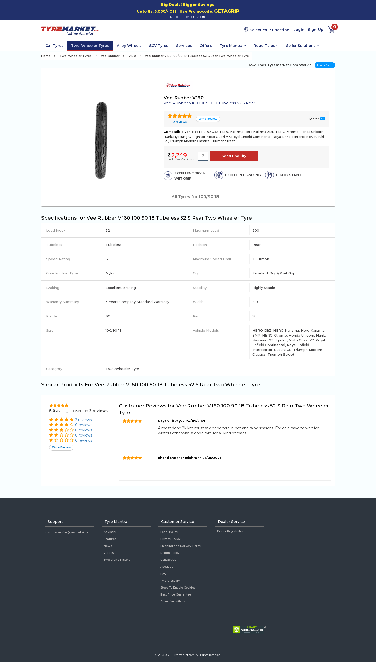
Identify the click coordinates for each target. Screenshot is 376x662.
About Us (166, 566)
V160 (132, 56)
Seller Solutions (302, 45)
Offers (206, 45)
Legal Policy (169, 532)
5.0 (52, 410)
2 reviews (179, 122)
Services (184, 45)
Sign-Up (315, 29)
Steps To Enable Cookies (177, 587)
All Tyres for (195, 196)
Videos (109, 553)
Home (46, 56)
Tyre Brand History (117, 560)
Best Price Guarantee (175, 594)
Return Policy (169, 553)
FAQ (163, 573)
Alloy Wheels (129, 45)
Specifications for (146, 218)
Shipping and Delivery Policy (180, 546)
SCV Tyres (158, 45)
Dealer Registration (231, 531)
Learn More (324, 65)
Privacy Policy (170, 539)
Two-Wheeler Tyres (90, 45)
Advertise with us (172, 601)
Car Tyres (54, 45)
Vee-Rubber (110, 56)
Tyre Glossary (170, 580)
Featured (110, 539)
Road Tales (266, 45)
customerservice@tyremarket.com (67, 532)
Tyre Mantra (233, 45)
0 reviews (83, 425)
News (108, 546)
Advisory (110, 532)
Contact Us (168, 560)
